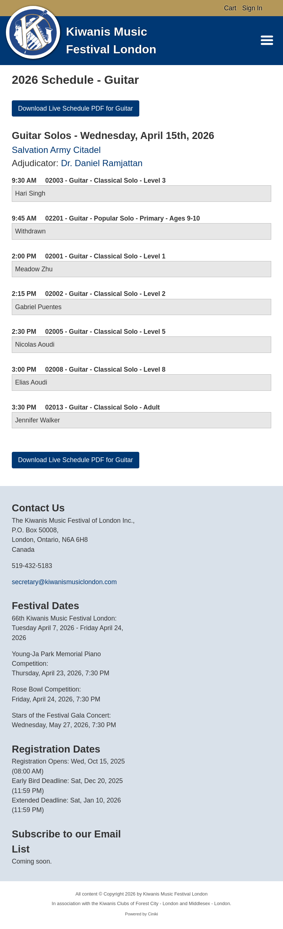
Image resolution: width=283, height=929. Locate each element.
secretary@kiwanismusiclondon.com (64, 582)
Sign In (252, 8)
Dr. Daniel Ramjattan (101, 163)
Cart (230, 8)
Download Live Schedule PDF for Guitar (75, 108)
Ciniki (153, 914)
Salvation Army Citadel (56, 150)
